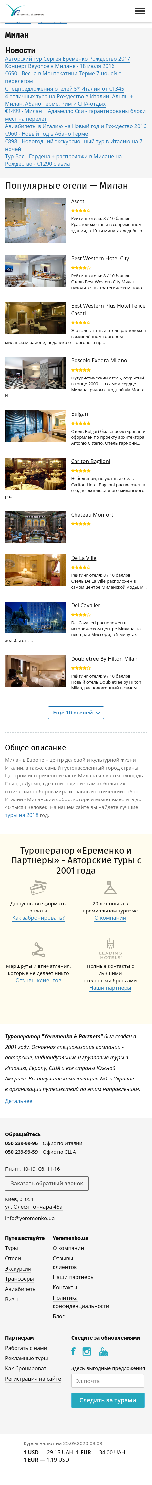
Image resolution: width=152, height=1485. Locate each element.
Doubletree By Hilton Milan (104, 658)
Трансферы (19, 1278)
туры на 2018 (22, 815)
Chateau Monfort (92, 514)
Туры (11, 1248)
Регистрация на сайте (33, 1378)
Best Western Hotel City (100, 258)
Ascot (77, 201)
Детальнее (18, 1101)
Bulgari (79, 413)
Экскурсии (18, 1268)
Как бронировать (27, 1368)
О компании (110, 917)
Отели (13, 1258)
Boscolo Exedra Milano (99, 360)
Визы (12, 1299)
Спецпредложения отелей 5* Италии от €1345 (64, 88)
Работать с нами (26, 1348)
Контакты (65, 1287)
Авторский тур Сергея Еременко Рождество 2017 (67, 58)
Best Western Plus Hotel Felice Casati (108, 309)
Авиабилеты (21, 1289)
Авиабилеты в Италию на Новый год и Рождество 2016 (75, 126)
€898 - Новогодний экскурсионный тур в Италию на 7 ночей (73, 145)
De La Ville (83, 558)
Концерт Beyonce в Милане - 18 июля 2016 (60, 66)
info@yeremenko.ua (30, 1218)
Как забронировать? (38, 917)
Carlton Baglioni (90, 461)
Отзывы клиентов (38, 980)
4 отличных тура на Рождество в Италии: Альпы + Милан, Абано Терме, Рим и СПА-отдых (69, 100)
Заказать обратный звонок (47, 1183)
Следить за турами (107, 1400)
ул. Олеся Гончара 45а (34, 1206)
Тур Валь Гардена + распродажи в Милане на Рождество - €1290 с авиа (63, 160)
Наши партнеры (110, 987)
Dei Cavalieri (86, 605)
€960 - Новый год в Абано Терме (46, 133)
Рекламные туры (26, 1358)
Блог (58, 1316)
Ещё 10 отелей (73, 712)
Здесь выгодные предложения (108, 1368)
